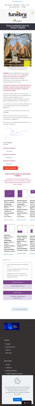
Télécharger (9, 151)
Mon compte (8, 5)
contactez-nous (23, 275)
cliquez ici (6, 107)
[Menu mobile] (32, 12)
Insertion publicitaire (11, 370)
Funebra (23, 5)
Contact (24, 7)
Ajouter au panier (8, 220)
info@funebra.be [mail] (18, 1)
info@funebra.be (17, 298)
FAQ (28, 5)
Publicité (8, 350)
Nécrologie (16, 5)
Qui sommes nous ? (14, 7)
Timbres (8, 364)
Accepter (17, 399)
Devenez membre (10, 347)
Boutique (8, 344)
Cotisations (9, 367)
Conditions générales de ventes (14, 373)
